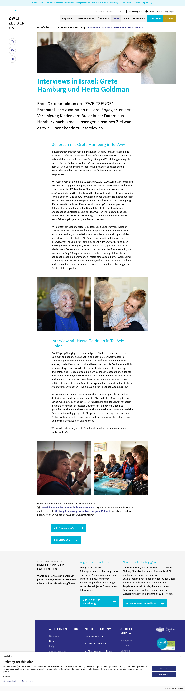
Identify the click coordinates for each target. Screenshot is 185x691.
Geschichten (86, 18)
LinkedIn (11, 58)
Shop (126, 18)
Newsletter (99, 11)
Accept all (163, 668)
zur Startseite (62, 539)
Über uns (103, 18)
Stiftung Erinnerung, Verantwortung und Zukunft (82, 511)
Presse (110, 11)
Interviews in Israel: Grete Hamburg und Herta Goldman (115, 27)
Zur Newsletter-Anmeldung (92, 601)
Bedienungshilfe (133, 11)
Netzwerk (139, 18)
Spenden (169, 18)
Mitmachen (155, 18)
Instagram (11, 40)
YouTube (11, 49)
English (170, 11)
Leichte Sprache (153, 11)
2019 (83, 27)
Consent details (10, 681)
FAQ (51, 646)
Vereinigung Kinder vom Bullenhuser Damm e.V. (68, 507)
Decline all (164, 674)
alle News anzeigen (64, 528)
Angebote (68, 18)
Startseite (66, 27)
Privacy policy (28, 681)
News (116, 18)
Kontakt (119, 11)
